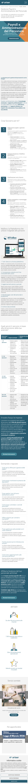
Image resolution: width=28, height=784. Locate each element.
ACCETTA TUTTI (14, 781)
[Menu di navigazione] (26, 2)
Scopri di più (14, 715)
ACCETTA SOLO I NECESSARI (14, 774)
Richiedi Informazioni (9, 454)
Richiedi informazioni (14, 38)
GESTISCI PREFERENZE (14, 778)
